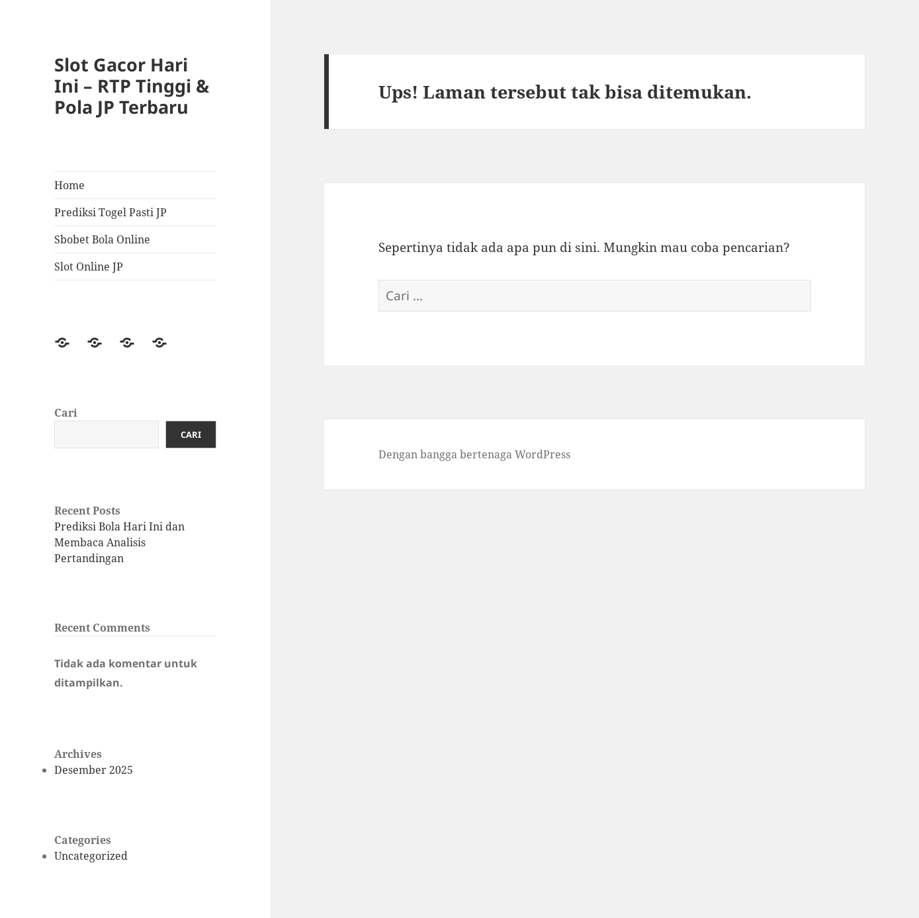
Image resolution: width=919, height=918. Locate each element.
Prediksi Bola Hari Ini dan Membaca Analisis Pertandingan (119, 542)
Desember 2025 (93, 770)
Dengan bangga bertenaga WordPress (474, 454)
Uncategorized (91, 856)
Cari (65, 412)
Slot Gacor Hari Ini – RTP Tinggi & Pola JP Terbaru (131, 85)
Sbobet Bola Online (102, 239)
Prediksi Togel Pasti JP (110, 212)
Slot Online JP (88, 266)
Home (69, 185)
